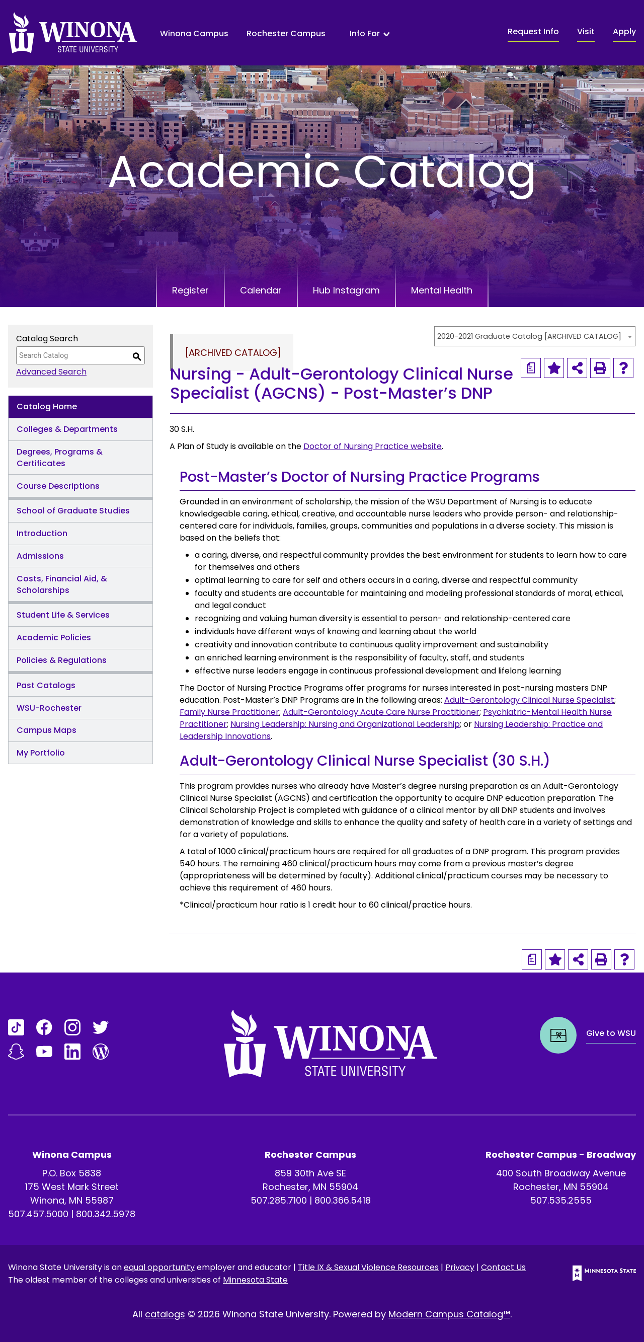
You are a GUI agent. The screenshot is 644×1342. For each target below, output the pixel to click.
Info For (365, 33)
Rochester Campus (286, 33)
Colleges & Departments (67, 429)
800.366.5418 (342, 1200)
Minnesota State (255, 1280)
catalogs (165, 1314)
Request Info (533, 31)
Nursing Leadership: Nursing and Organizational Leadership (345, 724)
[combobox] (534, 336)
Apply (624, 31)
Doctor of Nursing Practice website (372, 446)
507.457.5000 (38, 1214)
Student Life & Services (63, 615)
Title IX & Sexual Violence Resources (368, 1267)
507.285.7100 (279, 1200)
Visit (586, 31)
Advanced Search (51, 372)
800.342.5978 (105, 1214)
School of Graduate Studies (73, 510)
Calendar (261, 290)
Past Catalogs (46, 685)
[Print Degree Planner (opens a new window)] (531, 368)
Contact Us (503, 1267)
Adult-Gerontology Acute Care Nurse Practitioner (381, 712)
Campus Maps (46, 730)
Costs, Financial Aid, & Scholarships (62, 584)
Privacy (459, 1267)
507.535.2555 (561, 1200)
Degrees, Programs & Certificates (60, 457)
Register (190, 290)
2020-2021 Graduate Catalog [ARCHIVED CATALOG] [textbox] (529, 336)
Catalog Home (47, 406)
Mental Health (441, 290)
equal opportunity (159, 1267)
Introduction (42, 533)
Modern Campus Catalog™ (449, 1314)
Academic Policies (54, 637)
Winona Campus (194, 33)
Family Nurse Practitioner (229, 712)
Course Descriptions (58, 486)
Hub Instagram (346, 290)
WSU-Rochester (49, 708)
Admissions (40, 556)
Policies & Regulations (62, 660)
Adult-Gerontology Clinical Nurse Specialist (529, 700)
